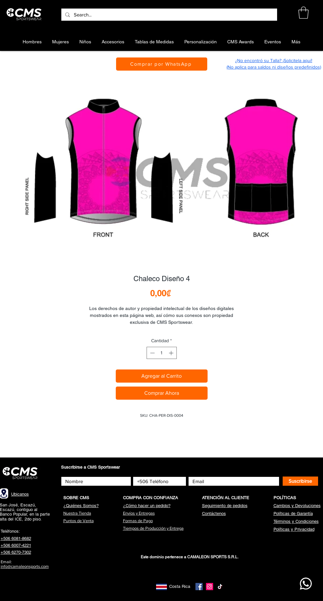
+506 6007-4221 (16, 545)
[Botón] (25, 14)
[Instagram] (209, 586)
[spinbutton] (162, 353)
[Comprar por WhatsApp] (161, 64)
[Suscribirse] (300, 481)
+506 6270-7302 (16, 552)
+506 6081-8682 (16, 538)
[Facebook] (199, 586)
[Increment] (172, 353)
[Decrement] (152, 353)
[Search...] (168, 15)
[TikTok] (220, 586)
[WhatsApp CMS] (305, 583)
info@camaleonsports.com (25, 566)
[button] (303, 13)
